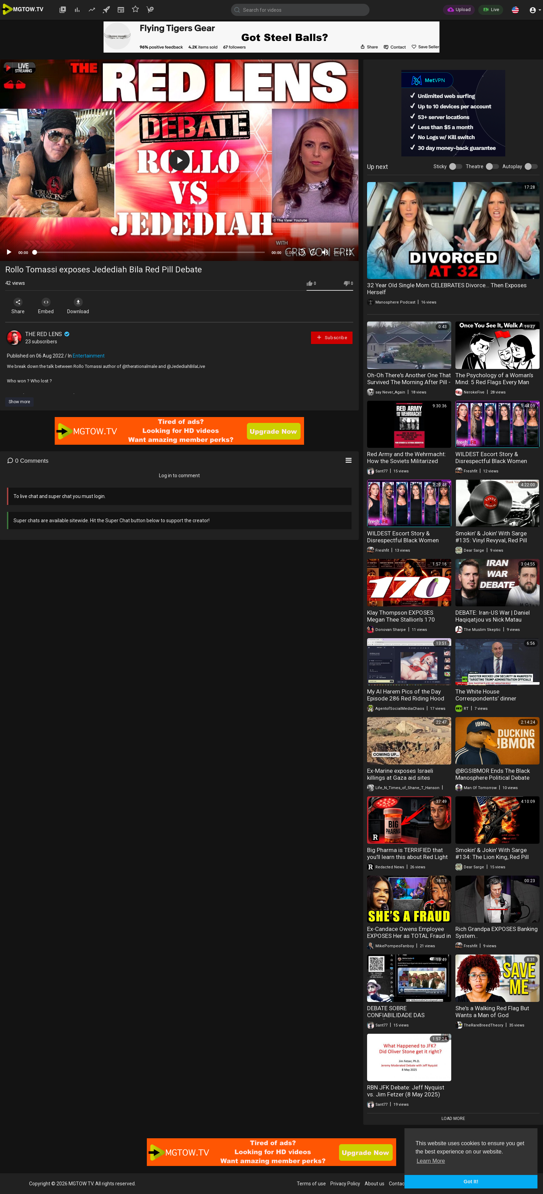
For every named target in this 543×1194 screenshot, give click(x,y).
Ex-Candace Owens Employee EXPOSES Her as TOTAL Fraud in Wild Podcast (409, 935)
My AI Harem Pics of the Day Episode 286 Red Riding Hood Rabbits (405, 698)
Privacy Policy (345, 1183)
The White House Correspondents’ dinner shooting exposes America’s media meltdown (491, 702)
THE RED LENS (48, 334)
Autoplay (512, 166)
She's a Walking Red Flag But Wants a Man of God (492, 1012)
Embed (46, 306)
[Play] (9, 252)
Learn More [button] (431, 1161)
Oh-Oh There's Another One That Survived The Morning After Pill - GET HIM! (409, 382)
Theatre (474, 166)
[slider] (150, 252)
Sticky (440, 166)
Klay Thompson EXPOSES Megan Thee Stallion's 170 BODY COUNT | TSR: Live (401, 619)
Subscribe (331, 337)
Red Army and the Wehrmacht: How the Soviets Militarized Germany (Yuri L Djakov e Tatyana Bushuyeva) (406, 464)
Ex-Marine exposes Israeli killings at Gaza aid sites (400, 774)
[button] (515, 9)
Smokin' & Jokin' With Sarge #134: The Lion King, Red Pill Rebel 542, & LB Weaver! (492, 857)
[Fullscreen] (348, 252)
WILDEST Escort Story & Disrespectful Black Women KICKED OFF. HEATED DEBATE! (494, 461)
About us (374, 1183)
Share (18, 306)
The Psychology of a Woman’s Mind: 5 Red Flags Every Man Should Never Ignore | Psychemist (494, 385)
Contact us (400, 1183)
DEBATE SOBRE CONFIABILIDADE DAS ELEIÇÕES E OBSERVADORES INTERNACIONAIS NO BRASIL (405, 1018)
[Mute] (325, 252)
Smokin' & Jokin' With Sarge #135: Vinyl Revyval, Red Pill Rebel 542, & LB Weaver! (491, 540)
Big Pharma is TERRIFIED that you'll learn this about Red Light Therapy (407, 857)
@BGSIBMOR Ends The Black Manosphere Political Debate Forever (492, 777)
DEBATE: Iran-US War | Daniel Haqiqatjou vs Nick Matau (492, 616)
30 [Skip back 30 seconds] (301, 252)
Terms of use (311, 1183)
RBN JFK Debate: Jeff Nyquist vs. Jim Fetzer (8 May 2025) (405, 1091)
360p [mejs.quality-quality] (337, 253)
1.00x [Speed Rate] (290, 253)
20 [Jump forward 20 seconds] (313, 252)
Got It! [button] (471, 1181)
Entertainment (89, 356)
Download (78, 306)
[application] (179, 160)
